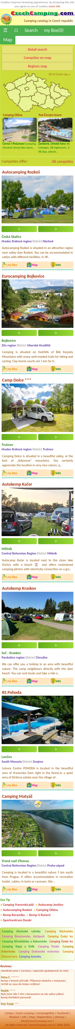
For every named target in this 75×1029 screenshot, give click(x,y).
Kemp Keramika (14, 915)
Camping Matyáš (17, 796)
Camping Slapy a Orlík (18, 946)
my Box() (53, 30)
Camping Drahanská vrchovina (39, 951)
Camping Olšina (47, 910)
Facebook (63, 1013)
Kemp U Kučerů (40, 915)
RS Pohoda (11, 692)
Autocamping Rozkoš (21, 172)
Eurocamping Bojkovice (23, 276)
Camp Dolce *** (16, 380)
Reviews (14, 1017)
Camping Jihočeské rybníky (21, 931)
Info (24, 1017)
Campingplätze (45, 1013)
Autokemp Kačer (17, 484)
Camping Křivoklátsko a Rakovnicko (24, 941)
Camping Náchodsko (59, 931)
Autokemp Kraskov (19, 588)
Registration (44, 1017)
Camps (9, 1013)
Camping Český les (60, 936)
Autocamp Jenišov (50, 904)
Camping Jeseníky (30, 956)
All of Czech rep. (59, 74)
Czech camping (25, 1013)
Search (31, 30)
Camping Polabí (48, 946)
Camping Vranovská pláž (18, 905)
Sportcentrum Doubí (17, 920)
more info (54, 6)
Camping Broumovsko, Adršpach (23, 936)
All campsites (62, 161)
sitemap (59, 1017)
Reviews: (6, 966)
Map (7, 40)
